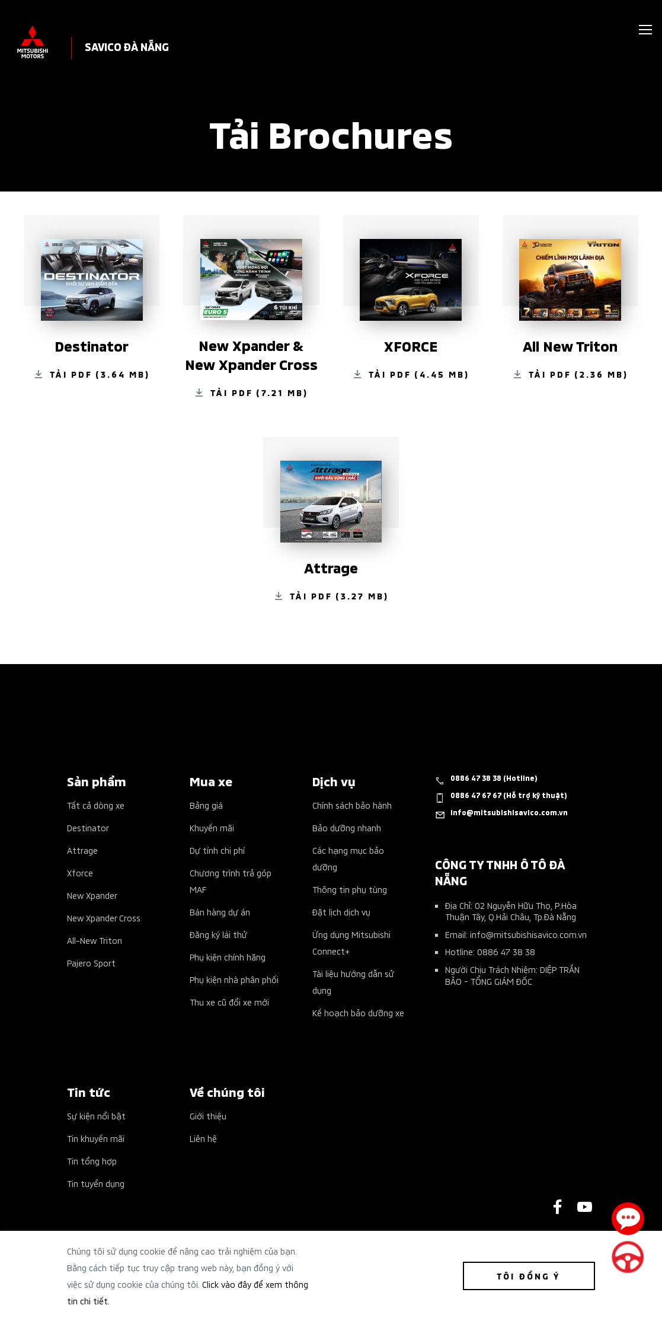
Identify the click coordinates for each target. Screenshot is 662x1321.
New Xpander (92, 895)
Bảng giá (206, 805)
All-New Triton (94, 940)
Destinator (88, 827)
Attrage (82, 850)
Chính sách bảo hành (352, 805)
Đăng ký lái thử (218, 934)
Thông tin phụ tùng (349, 889)
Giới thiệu (208, 1115)
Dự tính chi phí (217, 850)
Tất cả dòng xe (95, 805)
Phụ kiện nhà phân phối (234, 979)
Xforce (80, 872)
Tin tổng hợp (92, 1160)
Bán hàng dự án (220, 911)
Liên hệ (203, 1138)
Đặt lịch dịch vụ (341, 911)
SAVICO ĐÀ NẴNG (127, 46)
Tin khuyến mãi (95, 1138)
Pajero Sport (91, 962)
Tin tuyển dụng (95, 1183)
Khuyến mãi (212, 827)
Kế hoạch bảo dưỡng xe (358, 1012)
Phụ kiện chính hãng (228, 956)
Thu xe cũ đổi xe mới (229, 1001)
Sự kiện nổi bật (96, 1115)
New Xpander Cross (103, 917)
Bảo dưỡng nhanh (346, 827)
